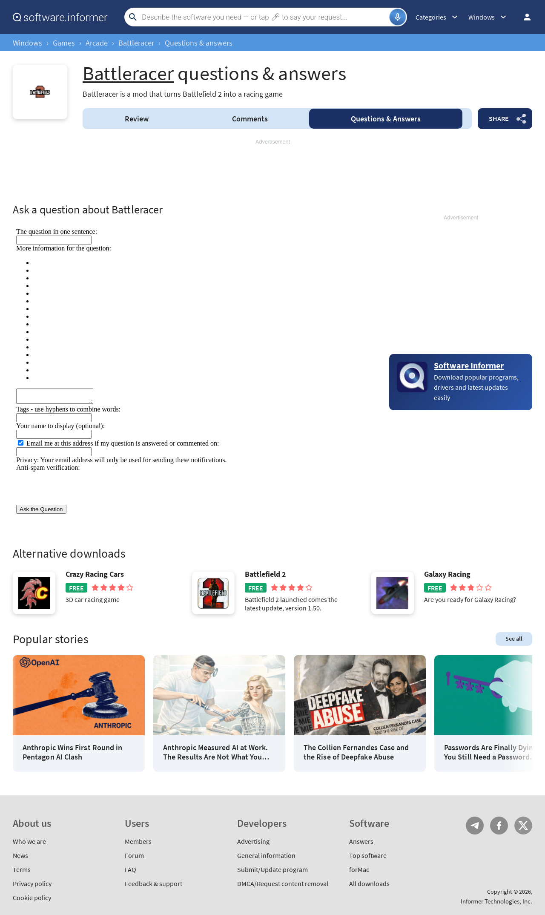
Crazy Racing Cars (95, 574)
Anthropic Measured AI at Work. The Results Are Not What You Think (215, 752)
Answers (386, 119)
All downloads (369, 883)
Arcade (97, 43)
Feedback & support (153, 883)
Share (499, 118)
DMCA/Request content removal (282, 883)
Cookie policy (32, 897)
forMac (359, 869)
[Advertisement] (272, 171)
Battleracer (136, 43)
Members (138, 841)
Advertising (253, 841)
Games (64, 43)
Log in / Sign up (523, 17)
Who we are (29, 841)
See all (513, 638)
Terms (22, 869)
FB (499, 825)
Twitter (523, 825)
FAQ (130, 869)
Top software (368, 855)
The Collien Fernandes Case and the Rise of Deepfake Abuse (356, 752)
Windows (27, 43)
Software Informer (469, 365)
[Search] (264, 17)
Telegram (475, 825)
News (20, 855)
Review (137, 119)
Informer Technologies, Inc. (496, 901)
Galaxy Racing (447, 574)
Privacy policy (32, 883)
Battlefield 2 (265, 574)
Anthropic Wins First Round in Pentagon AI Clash (72, 752)
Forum (134, 855)
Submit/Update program (272, 869)
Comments (250, 119)
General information (266, 855)
